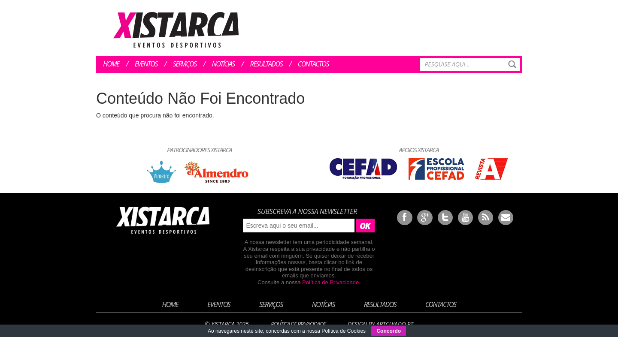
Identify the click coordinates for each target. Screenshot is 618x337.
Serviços (185, 64)
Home (111, 64)
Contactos (313, 64)
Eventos (146, 64)
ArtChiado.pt (394, 324)
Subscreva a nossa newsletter (307, 211)
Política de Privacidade (330, 282)
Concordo (388, 331)
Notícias (223, 64)
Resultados (266, 64)
